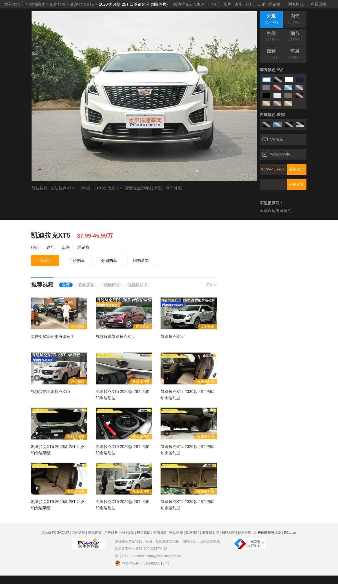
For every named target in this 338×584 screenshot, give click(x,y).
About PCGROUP (55, 533)
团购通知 (141, 260)
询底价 (45, 260)
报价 (216, 4)
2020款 (83, 188)
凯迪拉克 (58, 4)
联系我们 (192, 533)
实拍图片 (37, 4)
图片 (227, 4)
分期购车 (296, 184)
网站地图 (245, 533)
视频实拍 (86, 285)
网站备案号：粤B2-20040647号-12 (141, 549)
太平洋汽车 (14, 4)
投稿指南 (143, 533)
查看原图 (318, 4)
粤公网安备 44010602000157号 (142, 563)
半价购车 (77, 260)
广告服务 (111, 533)
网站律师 (176, 533)
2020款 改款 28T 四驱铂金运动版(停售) (133, 4)
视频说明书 (276, 154)
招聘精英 (228, 533)
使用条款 (160, 533)
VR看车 (273, 139)
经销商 (274, 4)
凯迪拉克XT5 (82, 4)
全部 (66, 285)
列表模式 (296, 4)
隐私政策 (94, 533)
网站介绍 (78, 533)
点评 (261, 4)
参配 (239, 4)
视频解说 (111, 285)
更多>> (211, 285)
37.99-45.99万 (272, 169)
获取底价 (296, 169)
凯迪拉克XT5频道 (188, 4)
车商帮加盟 (210, 533)
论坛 (250, 4)
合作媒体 (127, 533)
